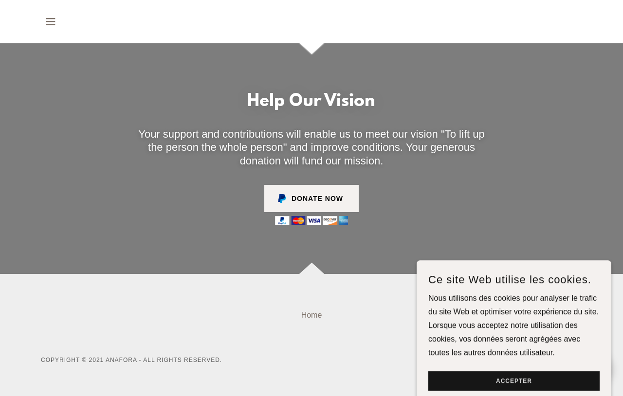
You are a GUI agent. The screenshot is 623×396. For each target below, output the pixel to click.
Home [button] (311, 315)
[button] (50, 21)
